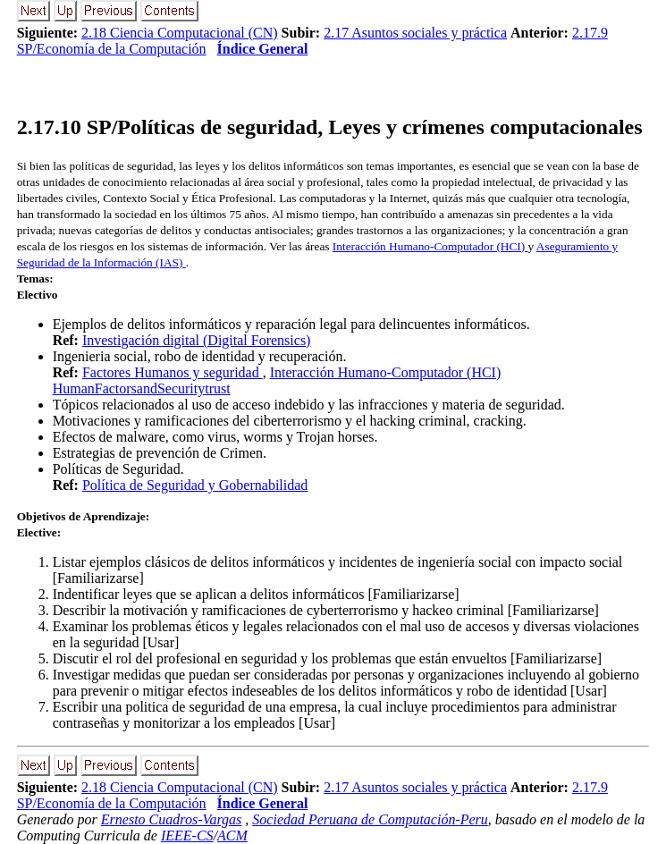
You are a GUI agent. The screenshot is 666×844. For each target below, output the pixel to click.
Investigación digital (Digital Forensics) (196, 340)
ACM (232, 835)
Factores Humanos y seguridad (172, 372)
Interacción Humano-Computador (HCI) (430, 246)
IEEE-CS (187, 835)
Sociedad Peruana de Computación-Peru (370, 819)
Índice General (262, 48)
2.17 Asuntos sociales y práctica (415, 32)
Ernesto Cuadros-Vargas (171, 819)
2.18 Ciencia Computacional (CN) (179, 32)
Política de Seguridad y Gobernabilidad (195, 485)
